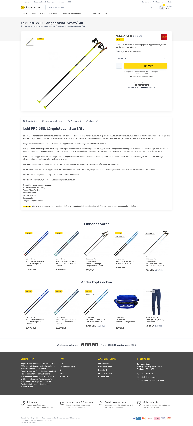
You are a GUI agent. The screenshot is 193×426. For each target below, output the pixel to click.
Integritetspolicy (105, 374)
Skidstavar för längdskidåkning (44, 26)
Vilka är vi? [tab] (92, 121)
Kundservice (146, 2)
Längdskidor (30, 259)
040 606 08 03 (145, 374)
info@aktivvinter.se (146, 377)
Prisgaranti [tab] (74, 121)
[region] (30, 41)
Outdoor (53, 14)
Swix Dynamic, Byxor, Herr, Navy (155, 321)
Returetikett (103, 377)
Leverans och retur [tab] (52, 121)
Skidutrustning (68, 14)
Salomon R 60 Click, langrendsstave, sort (155, 265)
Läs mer (133, 47)
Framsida (25, 26)
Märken (96, 14)
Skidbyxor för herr (152, 317)
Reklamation (65, 377)
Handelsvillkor (103, 370)
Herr (25, 14)
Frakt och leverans (159, 2)
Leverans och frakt (67, 367)
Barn (42, 14)
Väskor (78, 14)
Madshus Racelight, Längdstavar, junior (94, 265)
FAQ (61, 364)
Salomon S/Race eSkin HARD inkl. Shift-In (125, 262)
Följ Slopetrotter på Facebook (151, 381)
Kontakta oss (103, 364)
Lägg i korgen (145, 66)
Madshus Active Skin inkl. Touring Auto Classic (35, 263)
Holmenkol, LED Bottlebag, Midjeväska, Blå (126, 322)
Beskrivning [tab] (30, 121)
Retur (170, 2)
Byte (62, 370)
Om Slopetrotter (105, 367)
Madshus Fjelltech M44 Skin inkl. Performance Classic (66, 263)
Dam (34, 14)
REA (105, 14)
